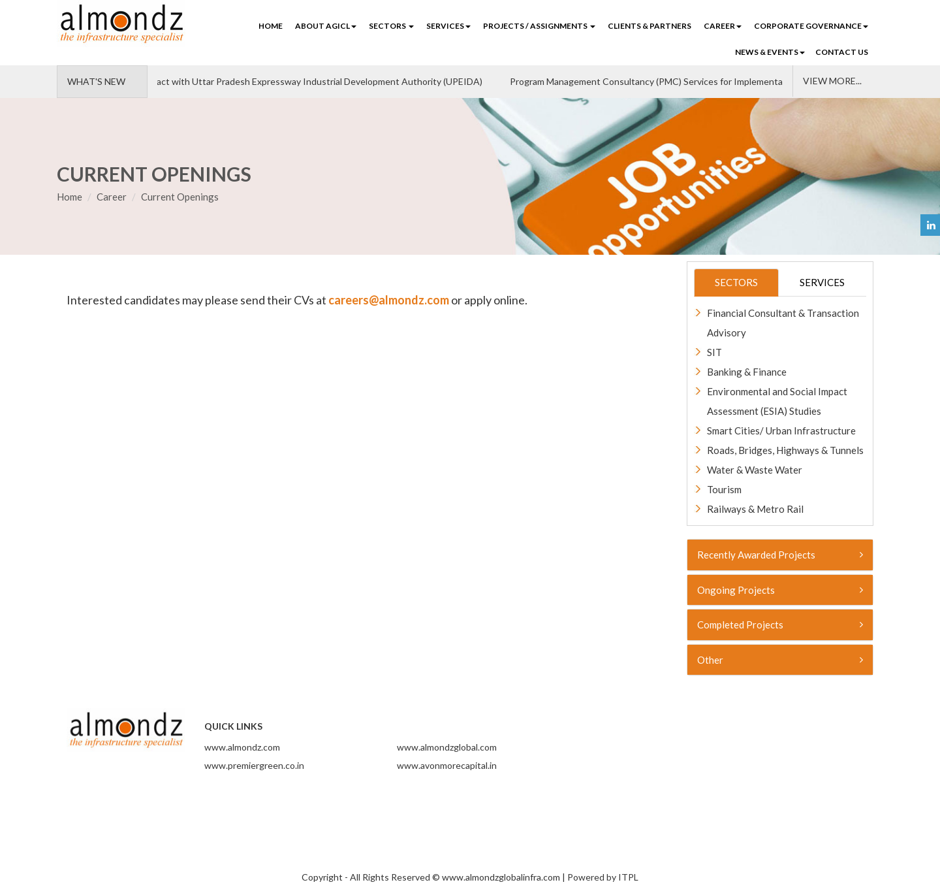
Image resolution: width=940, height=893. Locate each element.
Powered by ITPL (602, 877)
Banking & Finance (747, 372)
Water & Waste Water (754, 470)
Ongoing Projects (780, 590)
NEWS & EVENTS (770, 52)
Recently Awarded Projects (780, 554)
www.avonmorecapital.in (447, 765)
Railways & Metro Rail (755, 509)
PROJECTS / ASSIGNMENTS (539, 26)
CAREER (723, 26)
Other (780, 660)
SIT (714, 352)
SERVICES (448, 26)
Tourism (724, 489)
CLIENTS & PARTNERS (649, 26)
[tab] (780, 555)
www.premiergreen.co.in (254, 765)
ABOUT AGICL (325, 26)
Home (270, 26)
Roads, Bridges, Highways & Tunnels (785, 450)
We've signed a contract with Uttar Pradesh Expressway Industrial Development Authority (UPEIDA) (278, 81)
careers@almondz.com (388, 300)
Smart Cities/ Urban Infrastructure (781, 430)
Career (112, 197)
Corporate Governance (811, 26)
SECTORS (391, 26)
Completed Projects (780, 624)
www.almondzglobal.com (447, 747)
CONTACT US (841, 52)
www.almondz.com (242, 747)
